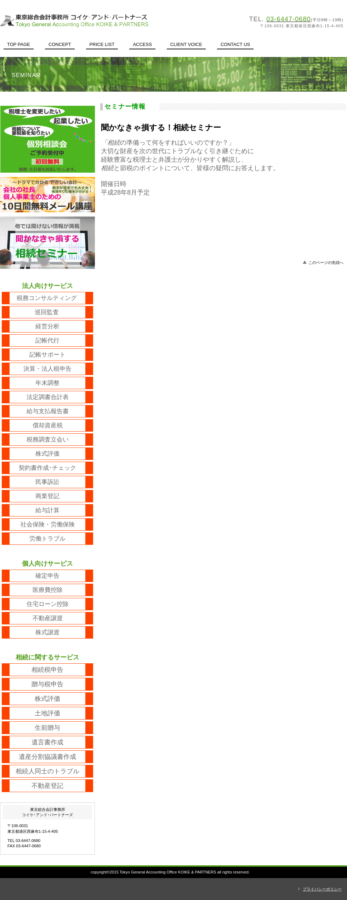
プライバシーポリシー (322, 889)
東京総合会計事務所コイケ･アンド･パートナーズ (97, 20)
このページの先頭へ (325, 262)
